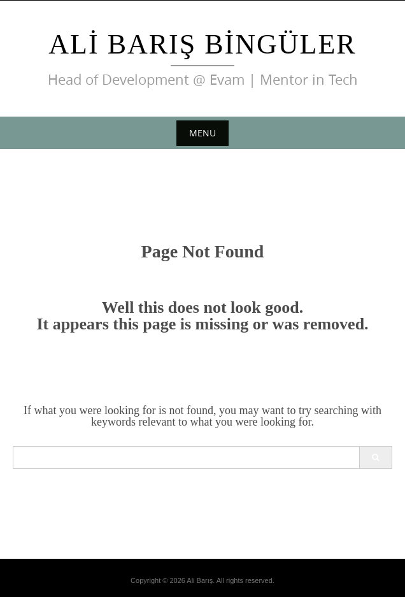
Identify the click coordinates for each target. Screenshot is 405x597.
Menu (202, 133)
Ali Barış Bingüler (202, 44)
